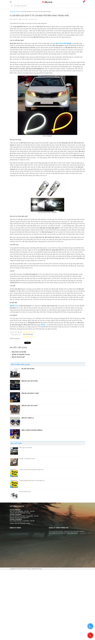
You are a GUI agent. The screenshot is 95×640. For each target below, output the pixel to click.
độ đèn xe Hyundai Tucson (21, 354)
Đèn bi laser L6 (28, 418)
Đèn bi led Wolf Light (30, 393)
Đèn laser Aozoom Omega (32, 430)
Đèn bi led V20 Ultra (30, 381)
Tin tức (18, 11)
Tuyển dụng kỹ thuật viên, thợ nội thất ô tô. (32, 480)
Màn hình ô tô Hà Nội (19, 352)
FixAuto (39, 569)
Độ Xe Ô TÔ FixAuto (25, 569)
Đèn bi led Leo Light (30, 405)
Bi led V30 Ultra (28, 368)
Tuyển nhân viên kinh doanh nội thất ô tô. (31, 469)
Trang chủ (12, 11)
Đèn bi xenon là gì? (18, 357)
